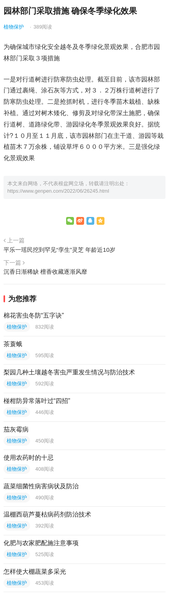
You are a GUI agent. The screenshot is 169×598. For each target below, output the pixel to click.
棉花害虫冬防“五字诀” (34, 315)
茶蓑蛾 (13, 344)
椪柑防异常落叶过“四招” (37, 400)
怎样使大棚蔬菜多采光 (35, 571)
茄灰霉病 (16, 429)
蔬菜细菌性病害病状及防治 (41, 486)
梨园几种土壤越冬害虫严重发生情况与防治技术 (69, 372)
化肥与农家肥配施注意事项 (41, 543)
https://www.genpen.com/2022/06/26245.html (58, 191)
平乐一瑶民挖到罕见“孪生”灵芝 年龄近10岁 (59, 249)
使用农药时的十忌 (29, 457)
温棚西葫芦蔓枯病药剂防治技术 (47, 514)
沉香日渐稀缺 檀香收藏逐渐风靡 (45, 271)
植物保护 (14, 26)
